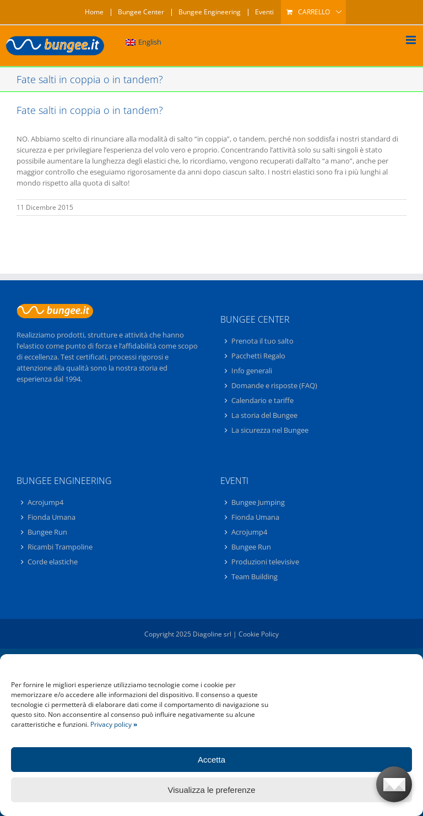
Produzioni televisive (265, 562)
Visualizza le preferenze (212, 790)
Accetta (211, 759)
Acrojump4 (45, 502)
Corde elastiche (53, 562)
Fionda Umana (51, 517)
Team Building (254, 576)
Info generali (251, 371)
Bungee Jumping (258, 502)
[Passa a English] (143, 42)
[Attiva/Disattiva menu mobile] (411, 40)
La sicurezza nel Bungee (269, 430)
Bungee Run (47, 532)
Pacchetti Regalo (258, 356)
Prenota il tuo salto (262, 341)
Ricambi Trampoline (60, 547)
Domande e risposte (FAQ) (274, 385)
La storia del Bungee (264, 415)
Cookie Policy (258, 634)
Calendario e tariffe (262, 400)
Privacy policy (113, 724)
